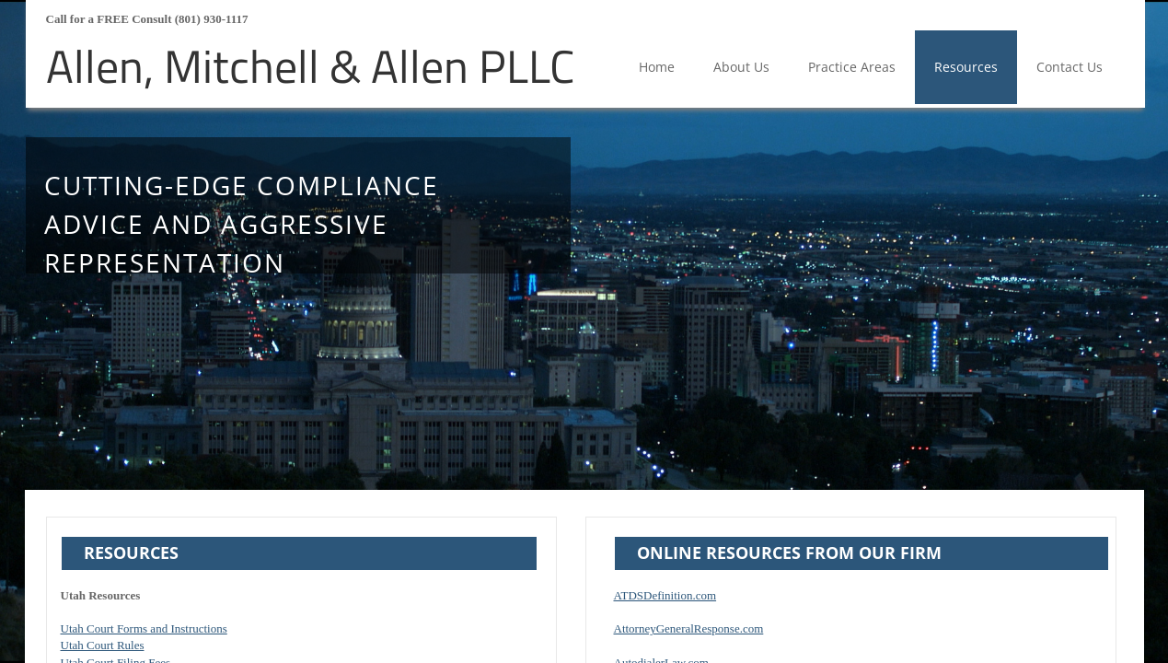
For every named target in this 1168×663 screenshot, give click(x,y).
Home (657, 67)
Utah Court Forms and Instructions (144, 628)
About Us (741, 67)
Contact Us (1069, 67)
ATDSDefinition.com (665, 595)
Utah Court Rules (103, 645)
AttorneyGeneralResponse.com (689, 628)
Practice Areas (852, 67)
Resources (966, 67)
